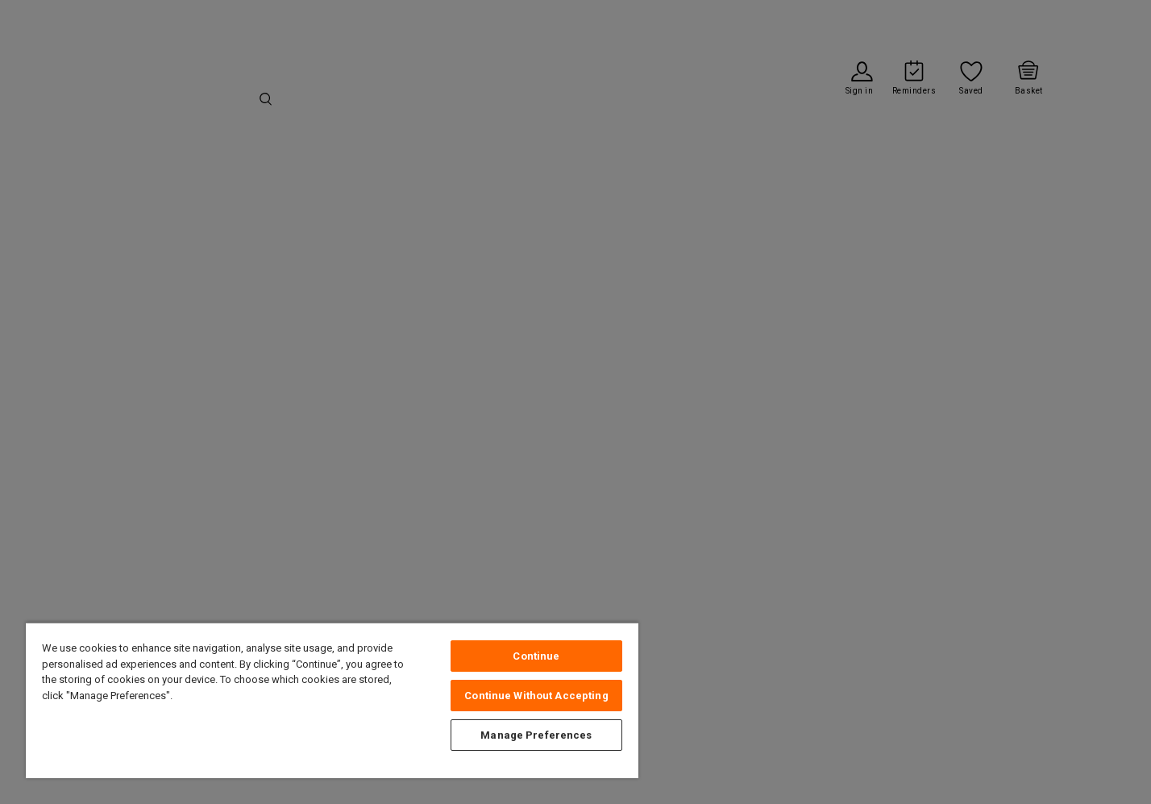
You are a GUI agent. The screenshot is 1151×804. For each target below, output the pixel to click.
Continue (536, 656)
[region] (332, 700)
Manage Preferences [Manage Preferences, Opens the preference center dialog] (536, 735)
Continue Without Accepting (536, 695)
